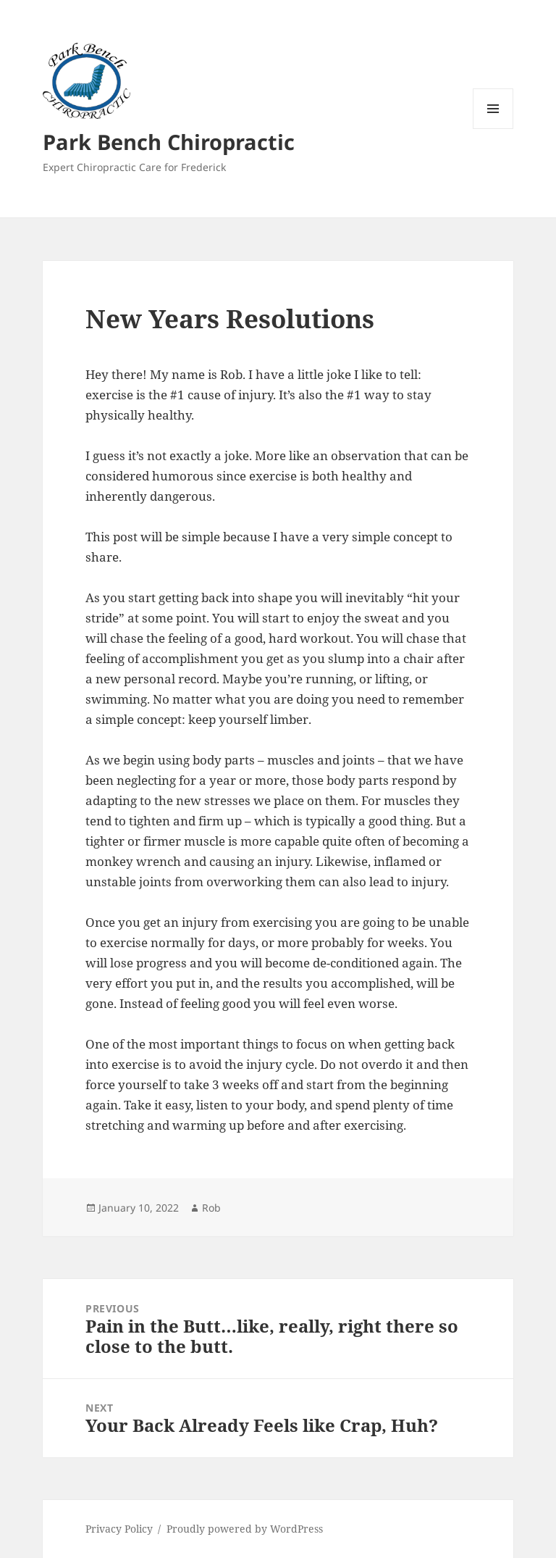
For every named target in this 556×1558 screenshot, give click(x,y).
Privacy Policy (119, 1529)
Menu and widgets (493, 128)
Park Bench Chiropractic (169, 142)
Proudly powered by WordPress (245, 1529)
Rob (211, 1208)
